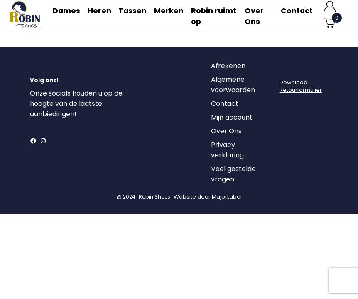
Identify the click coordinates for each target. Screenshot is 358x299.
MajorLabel (227, 206)
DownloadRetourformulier (301, 95)
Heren (102, 15)
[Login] (287, 77)
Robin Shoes (154, 206)
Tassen (137, 15)
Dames (67, 15)
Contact (296, 15)
